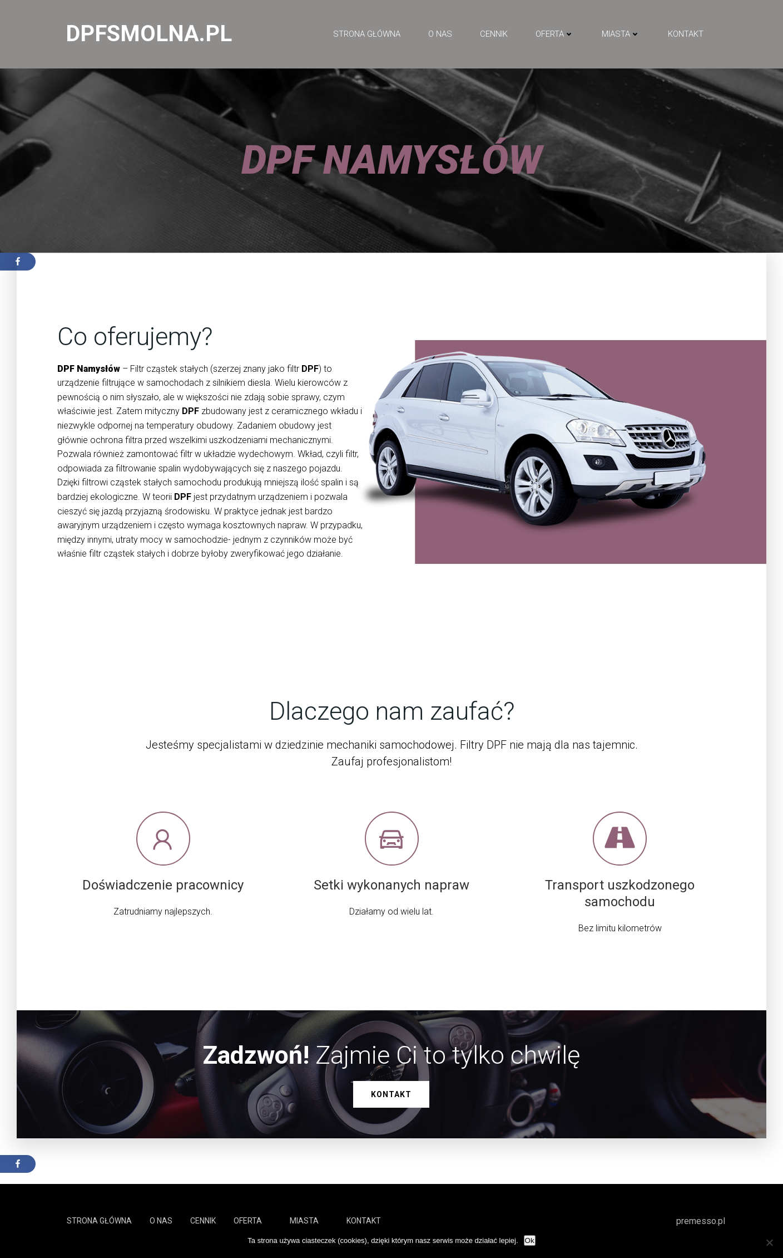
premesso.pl (700, 1221)
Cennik (494, 34)
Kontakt (685, 34)
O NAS (440, 34)
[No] (769, 1242)
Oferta (555, 34)
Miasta (621, 34)
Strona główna (366, 34)
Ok (529, 1240)
